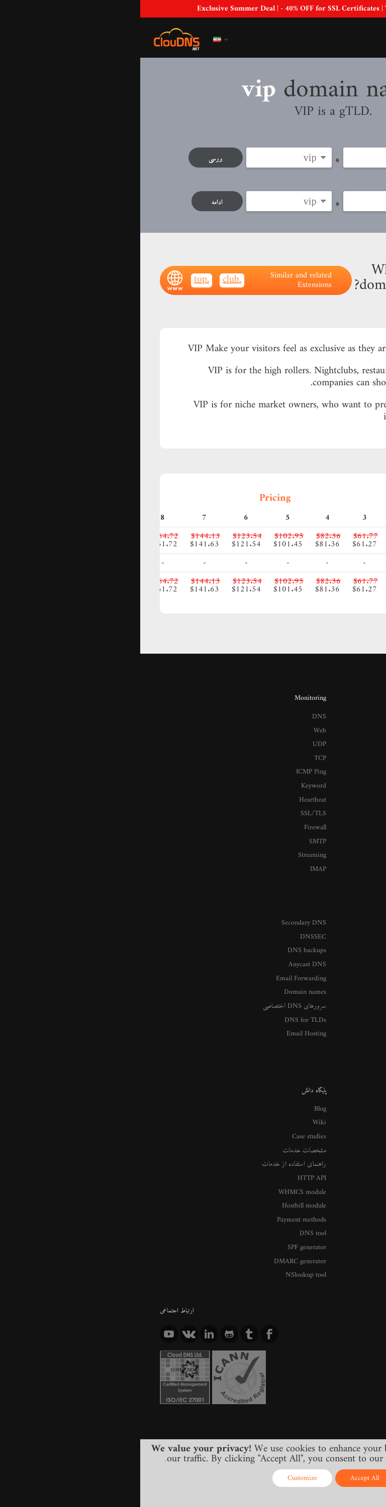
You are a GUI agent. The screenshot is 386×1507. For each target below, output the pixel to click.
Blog (180, 1077)
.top (61, 276)
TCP (180, 748)
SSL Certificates (346, 979)
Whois (358, 1342)
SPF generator (168, 1204)
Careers (356, 1153)
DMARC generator (162, 1217)
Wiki (180, 1089)
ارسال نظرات (351, 1140)
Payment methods (163, 1178)
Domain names (167, 966)
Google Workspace (343, 966)
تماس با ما (355, 1102)
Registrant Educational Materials (325, 1317)
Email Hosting (168, 1004)
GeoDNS (355, 735)
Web (180, 722)
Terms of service (208, 1413)
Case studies (170, 1102)
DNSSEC (174, 915)
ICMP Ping (171, 761)
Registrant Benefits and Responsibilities (316, 1329)
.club (91, 276)
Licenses (352, 1423)
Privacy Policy (273, 1413)
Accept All (224, 1478)
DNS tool (174, 1191)
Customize (162, 1478)
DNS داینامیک (349, 902)
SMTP (178, 824)
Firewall (176, 812)
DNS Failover (349, 928)
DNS (179, 710)
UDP (179, 735)
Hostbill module (166, 1165)
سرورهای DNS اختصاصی (157, 979)
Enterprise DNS (346, 748)
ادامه (75, 200)
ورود (330, 39)
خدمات (357, 885)
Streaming (173, 837)
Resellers (355, 1294)
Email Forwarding (163, 953)
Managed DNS (347, 940)
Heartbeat (174, 786)
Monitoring (171, 692)
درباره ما (356, 1077)
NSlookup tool (168, 1229)
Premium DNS (347, 710)
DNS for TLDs (166, 991)
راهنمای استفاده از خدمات (155, 1127)
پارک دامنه (354, 991)
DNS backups (169, 928)
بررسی (74, 159)
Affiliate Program (344, 1282)
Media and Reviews (342, 1127)
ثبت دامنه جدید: (339, 137)
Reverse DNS (349, 915)
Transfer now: (339, 179)
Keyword (174, 774)
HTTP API (172, 1140)
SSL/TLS (174, 799)
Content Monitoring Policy (281, 1423)
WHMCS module (164, 1153)
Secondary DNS (166, 902)
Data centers (350, 1115)
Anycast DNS (168, 940)
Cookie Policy (332, 1413)
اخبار (360, 1089)
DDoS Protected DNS (338, 722)
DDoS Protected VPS (339, 1004)
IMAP (178, 850)
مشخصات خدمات (165, 1115)
